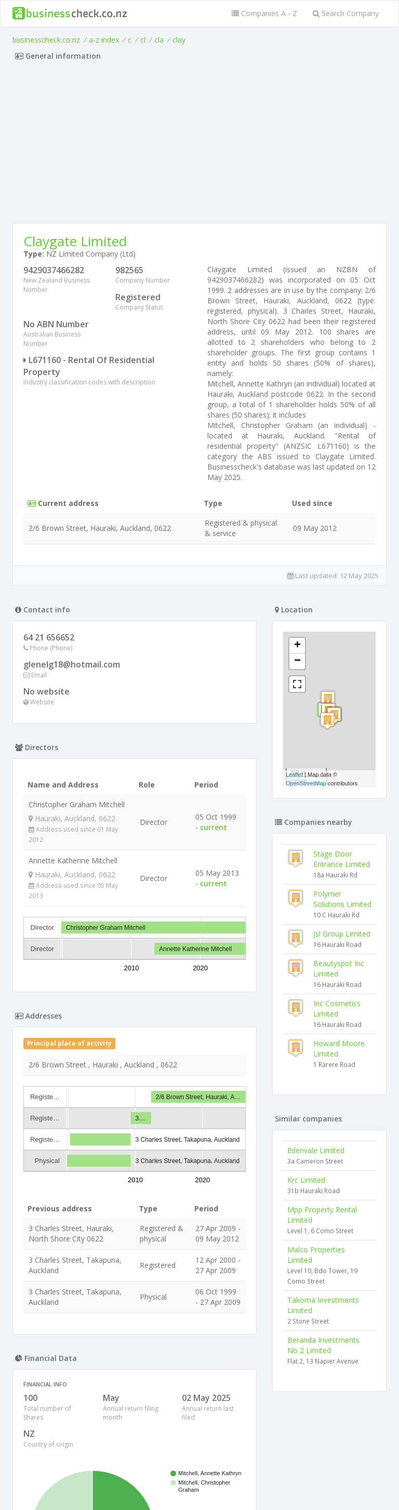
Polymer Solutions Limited (342, 899)
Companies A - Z (264, 13)
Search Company (346, 13)
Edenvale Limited (315, 1150)
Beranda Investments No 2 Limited (323, 1345)
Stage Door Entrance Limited (341, 859)
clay (178, 40)
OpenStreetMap (306, 783)
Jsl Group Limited (341, 934)
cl (142, 40)
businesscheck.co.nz (46, 40)
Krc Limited (306, 1180)
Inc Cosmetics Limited (337, 1008)
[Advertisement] (199, 145)
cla (159, 40)
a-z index (104, 40)
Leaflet (294, 774)
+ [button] (297, 645)
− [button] (297, 661)
